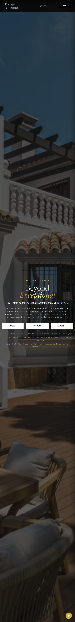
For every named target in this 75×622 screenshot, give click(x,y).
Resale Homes (25, 337)
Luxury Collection (62, 326)
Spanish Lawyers (25, 344)
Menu (64, 6)
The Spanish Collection (13, 6)
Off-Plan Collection (37, 326)
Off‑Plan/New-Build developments (51, 337)
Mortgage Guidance (52, 344)
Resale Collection (13, 326)
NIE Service (38, 344)
